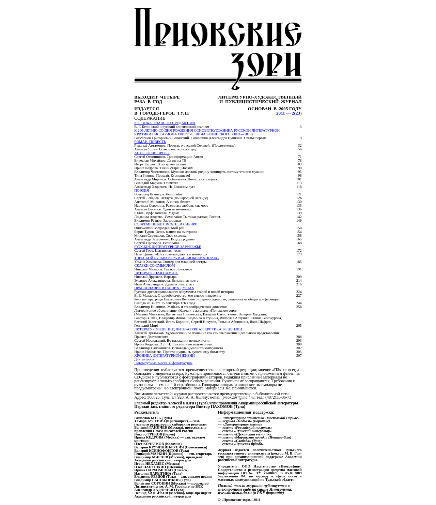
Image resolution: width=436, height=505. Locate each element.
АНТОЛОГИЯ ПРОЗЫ (152, 153)
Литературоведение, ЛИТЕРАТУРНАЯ (188, 329)
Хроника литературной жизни (164, 355)
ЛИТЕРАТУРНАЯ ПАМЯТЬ (156, 273)
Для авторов (144, 359)
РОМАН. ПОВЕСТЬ (150, 142)
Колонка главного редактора (164, 123)
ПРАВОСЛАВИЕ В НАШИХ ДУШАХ (164, 288)
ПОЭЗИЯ (141, 190)
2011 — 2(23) (289, 113)
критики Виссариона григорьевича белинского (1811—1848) (193, 134)
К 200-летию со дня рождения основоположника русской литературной (207, 130)
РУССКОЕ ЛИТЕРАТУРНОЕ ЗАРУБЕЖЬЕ (167, 247)
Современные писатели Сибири (166, 224)
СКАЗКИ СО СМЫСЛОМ (154, 265)
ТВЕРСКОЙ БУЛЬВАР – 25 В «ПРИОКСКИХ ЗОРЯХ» (176, 258)
